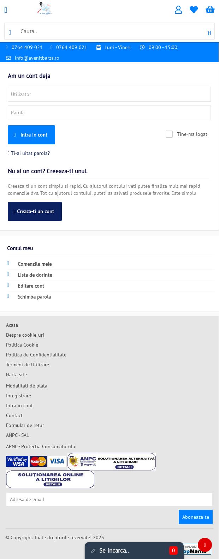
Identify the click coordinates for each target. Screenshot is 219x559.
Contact (14, 415)
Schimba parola (29, 296)
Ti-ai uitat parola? (29, 153)
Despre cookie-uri (25, 335)
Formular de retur (25, 425)
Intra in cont (30, 135)
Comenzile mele (29, 263)
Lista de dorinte (29, 274)
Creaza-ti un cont (34, 211)
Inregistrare (18, 395)
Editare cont (25, 285)
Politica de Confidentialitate (36, 354)
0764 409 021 (27, 47)
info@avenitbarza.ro (37, 58)
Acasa (12, 325)
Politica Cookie (22, 345)
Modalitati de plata (26, 386)
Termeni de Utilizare (27, 364)
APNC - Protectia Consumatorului (41, 446)
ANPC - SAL (17, 435)
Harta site (16, 374)
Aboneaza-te (195, 517)
